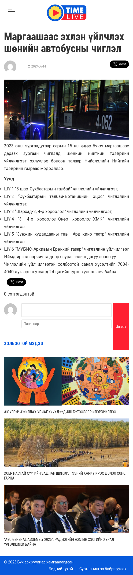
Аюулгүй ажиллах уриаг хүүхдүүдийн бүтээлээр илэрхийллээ (60, 412)
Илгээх (121, 327)
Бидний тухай (61, 569)
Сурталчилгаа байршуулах (102, 569)
